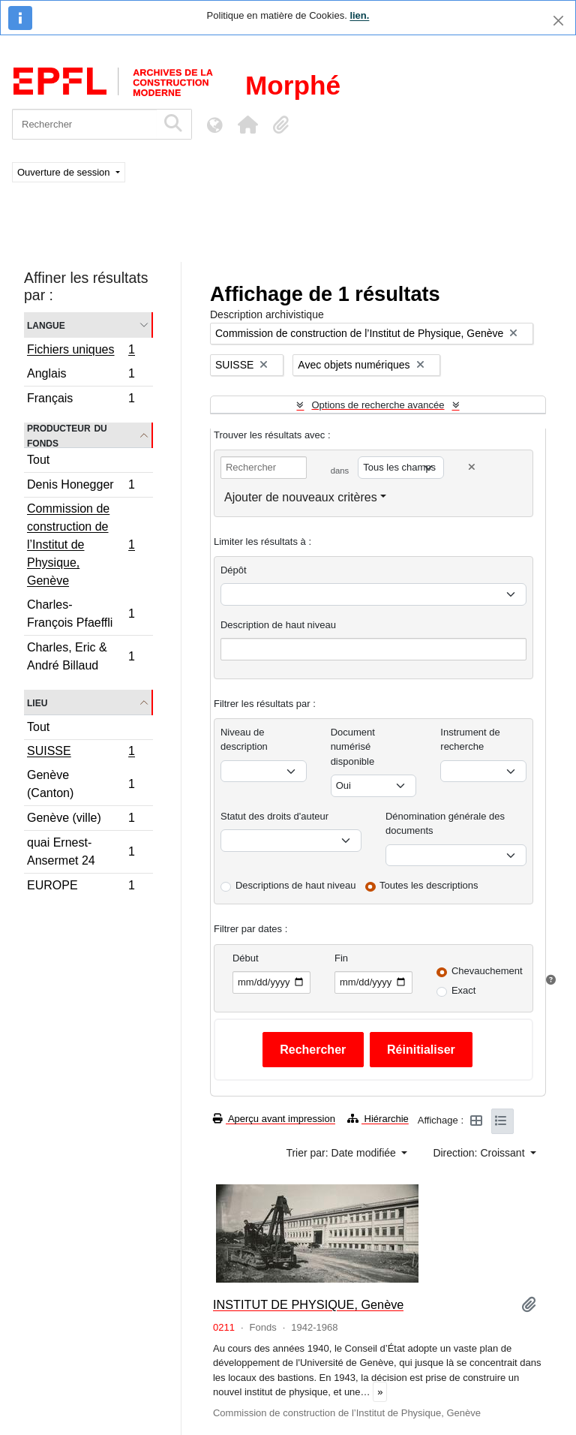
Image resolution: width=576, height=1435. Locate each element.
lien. (359, 15)
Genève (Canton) (80, 784)
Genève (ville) (80, 820)
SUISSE (80, 752)
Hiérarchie (378, 1118)
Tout (38, 459)
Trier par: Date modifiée (342, 1153)
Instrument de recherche (470, 740)
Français (80, 400)
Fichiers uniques (80, 351)
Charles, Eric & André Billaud (80, 656)
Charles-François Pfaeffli (80, 613)
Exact (464, 990)
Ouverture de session (64, 172)
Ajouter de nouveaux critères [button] (300, 497)
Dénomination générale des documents (445, 824)
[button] (247, 125)
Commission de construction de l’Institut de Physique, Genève (80, 544)
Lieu (37, 702)
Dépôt (233, 570)
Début (245, 958)
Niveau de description (244, 740)
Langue (46, 324)
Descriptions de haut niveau (296, 885)
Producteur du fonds (67, 435)
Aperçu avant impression (274, 1118)
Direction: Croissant (480, 1153)
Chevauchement (487, 970)
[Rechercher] (84, 124)
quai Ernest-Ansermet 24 (80, 851)
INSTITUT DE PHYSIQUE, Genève (308, 1304)
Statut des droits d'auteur (274, 816)
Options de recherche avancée (377, 405)
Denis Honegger (80, 487)
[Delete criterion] (472, 467)
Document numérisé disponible (353, 747)
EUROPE (80, 887)
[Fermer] (558, 21)
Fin (341, 958)
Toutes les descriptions (429, 885)
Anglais (80, 376)
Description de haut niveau (278, 624)
